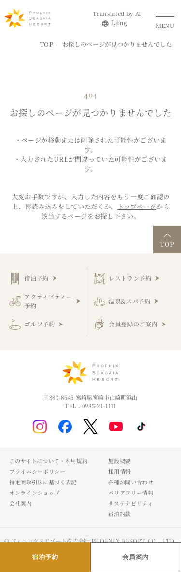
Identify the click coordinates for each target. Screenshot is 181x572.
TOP (47, 44)
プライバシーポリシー (37, 471)
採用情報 (119, 471)
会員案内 (135, 556)
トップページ (136, 206)
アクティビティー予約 (48, 301)
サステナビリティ (130, 503)
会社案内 (20, 503)
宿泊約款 (119, 514)
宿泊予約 (36, 278)
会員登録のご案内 (133, 324)
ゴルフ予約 (39, 324)
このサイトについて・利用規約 (48, 461)
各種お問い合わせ (130, 482)
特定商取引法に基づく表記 (43, 482)
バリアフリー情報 (130, 492)
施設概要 (119, 461)
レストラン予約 (130, 278)
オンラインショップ (34, 492)
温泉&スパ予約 (130, 301)
